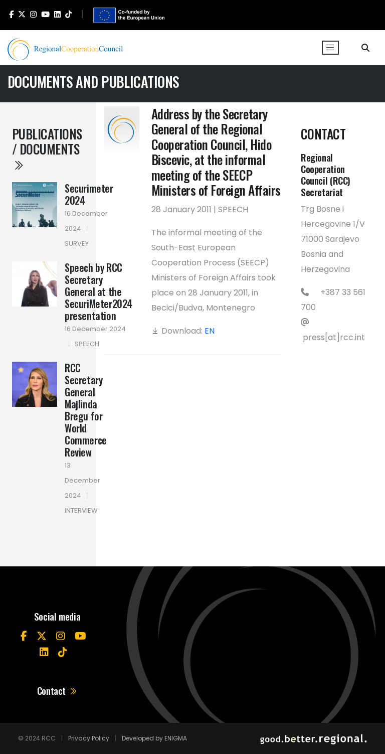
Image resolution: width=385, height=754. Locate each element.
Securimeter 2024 (89, 194)
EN (210, 331)
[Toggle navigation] (330, 48)
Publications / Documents (47, 148)
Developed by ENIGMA (154, 738)
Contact (57, 690)
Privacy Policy (88, 738)
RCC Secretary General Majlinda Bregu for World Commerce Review (86, 410)
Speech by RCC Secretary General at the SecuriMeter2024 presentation (98, 291)
